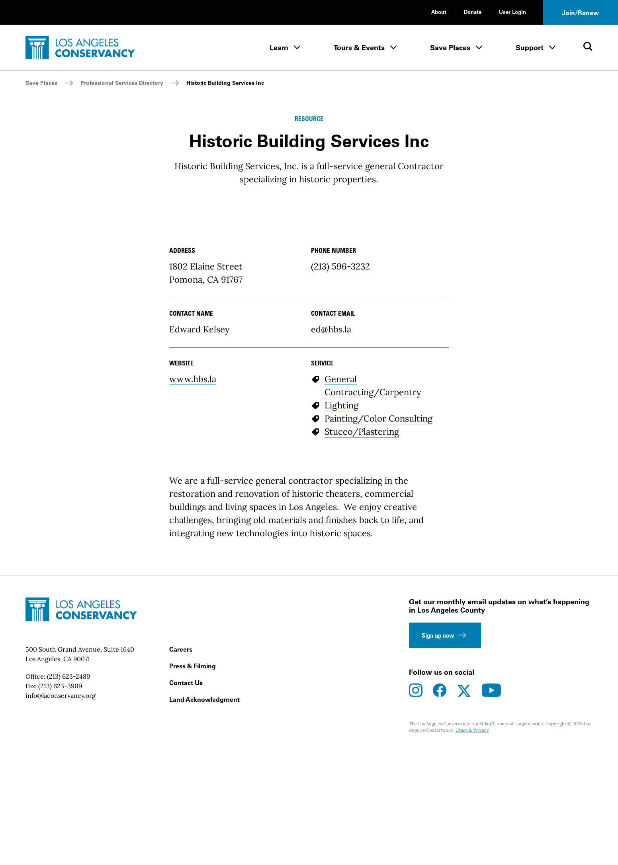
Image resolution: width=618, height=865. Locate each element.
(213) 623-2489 (68, 792)
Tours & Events (359, 47)
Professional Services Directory (121, 82)
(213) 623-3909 (60, 802)
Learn (279, 47)
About (438, 11)
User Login (512, 11)
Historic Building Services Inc (225, 82)
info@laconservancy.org (60, 811)
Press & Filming (192, 782)
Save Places (450, 47)
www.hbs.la (192, 494)
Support (530, 47)
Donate (472, 11)
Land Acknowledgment (204, 815)
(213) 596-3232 (340, 382)
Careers (180, 765)
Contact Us (186, 799)
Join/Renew (580, 13)
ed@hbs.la (331, 445)
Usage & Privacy (472, 846)
